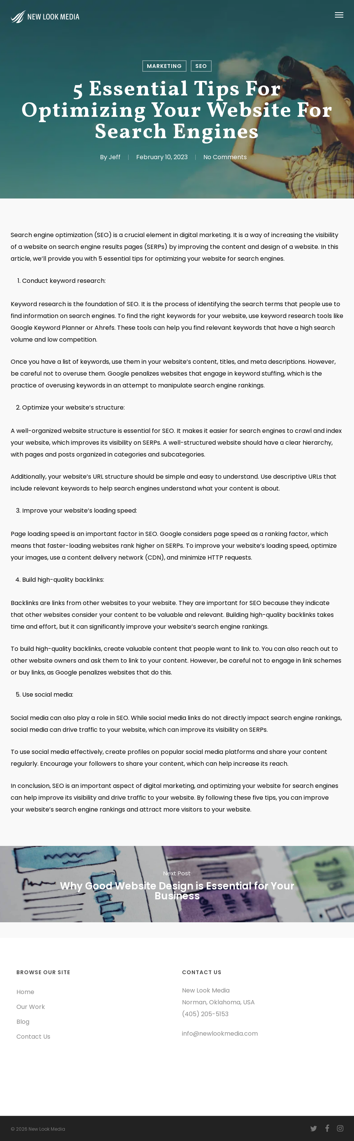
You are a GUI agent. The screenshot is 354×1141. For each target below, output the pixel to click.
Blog (22, 1021)
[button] (339, 14)
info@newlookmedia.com (220, 1033)
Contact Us (33, 1036)
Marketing (164, 66)
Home (25, 992)
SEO (201, 66)
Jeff (115, 157)
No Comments (225, 157)
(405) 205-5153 (205, 1014)
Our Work (30, 1006)
